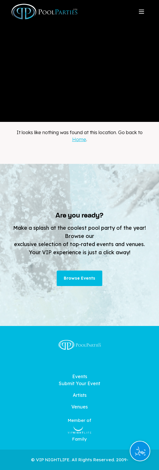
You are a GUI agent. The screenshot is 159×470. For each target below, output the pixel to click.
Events (79, 376)
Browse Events (79, 278)
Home (79, 139)
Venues (79, 407)
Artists (80, 395)
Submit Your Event (79, 383)
